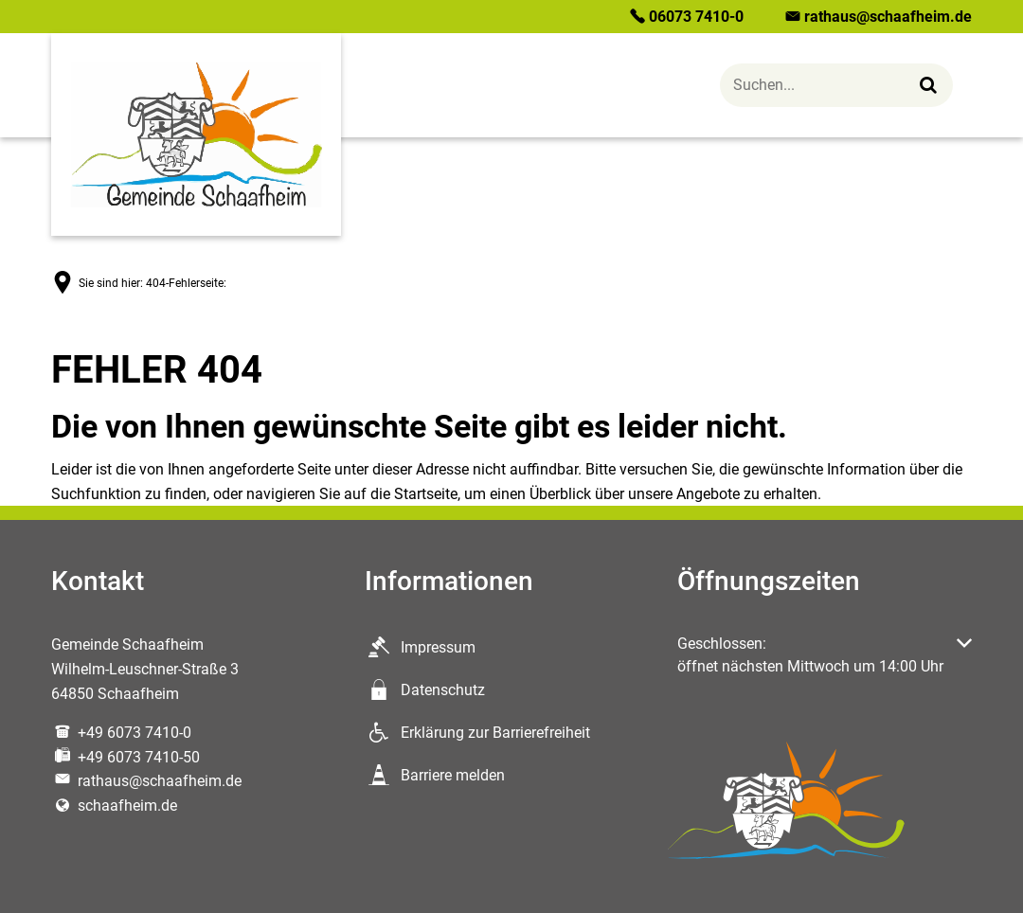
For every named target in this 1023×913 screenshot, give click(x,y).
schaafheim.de (114, 806)
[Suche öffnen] (836, 85)
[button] (824, 655)
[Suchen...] (928, 84)
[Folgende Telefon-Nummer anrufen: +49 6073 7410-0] (121, 733)
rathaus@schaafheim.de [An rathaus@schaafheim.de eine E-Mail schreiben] (146, 781)
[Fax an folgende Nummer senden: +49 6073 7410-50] (125, 757)
